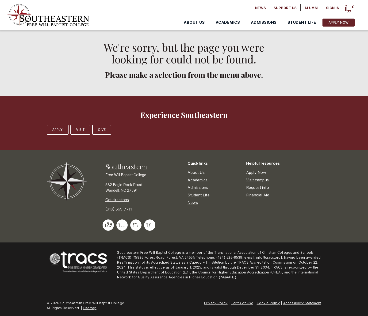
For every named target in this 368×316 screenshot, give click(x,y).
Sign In (333, 8)
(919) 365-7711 (118, 209)
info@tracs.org (268, 257)
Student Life (302, 22)
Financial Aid (257, 195)
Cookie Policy (268, 303)
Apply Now (339, 22)
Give (102, 130)
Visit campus (257, 180)
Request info (257, 187)
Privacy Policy (216, 303)
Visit (80, 130)
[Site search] (349, 8)
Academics (228, 22)
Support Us (285, 8)
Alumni (311, 8)
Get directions (117, 199)
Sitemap (90, 308)
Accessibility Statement (302, 303)
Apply (57, 130)
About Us (194, 22)
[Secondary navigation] (297, 8)
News (260, 8)
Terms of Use (242, 303)
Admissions (264, 22)
